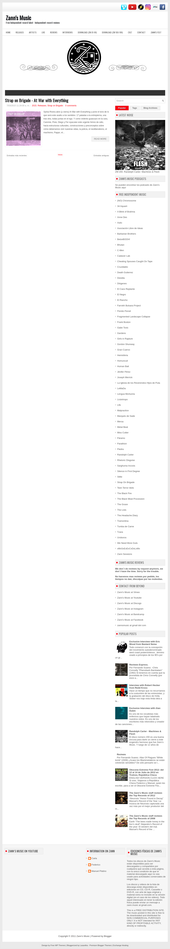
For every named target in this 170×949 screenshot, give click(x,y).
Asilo (119, 222)
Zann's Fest (156, 32)
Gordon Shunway (126, 344)
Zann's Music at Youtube (129, 597)
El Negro (121, 294)
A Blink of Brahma (126, 211)
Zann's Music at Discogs (129, 603)
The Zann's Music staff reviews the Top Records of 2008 (145, 817)
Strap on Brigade (55, 105)
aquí (124, 187)
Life (119, 405)
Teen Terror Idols (125, 487)
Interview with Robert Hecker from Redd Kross (144, 686)
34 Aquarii (122, 206)
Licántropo (122, 399)
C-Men (120, 250)
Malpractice (123, 410)
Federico (96, 864)
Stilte (119, 476)
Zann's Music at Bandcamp (130, 614)
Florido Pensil (124, 311)
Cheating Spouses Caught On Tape (134, 261)
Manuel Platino (99, 871)
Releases (20, 32)
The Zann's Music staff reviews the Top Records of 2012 (145, 794)
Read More (100, 139)
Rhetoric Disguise (126, 460)
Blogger (108, 936)
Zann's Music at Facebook (130, 620)
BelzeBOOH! (123, 239)
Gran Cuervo (123, 349)
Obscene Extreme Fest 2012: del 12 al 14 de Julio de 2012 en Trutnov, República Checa (146, 772)
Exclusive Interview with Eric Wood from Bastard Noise (144, 642)
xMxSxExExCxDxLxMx (128, 548)
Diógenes (122, 283)
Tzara (120, 532)
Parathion (122, 443)
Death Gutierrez (125, 272)
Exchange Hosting (120, 945)
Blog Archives (150, 108)
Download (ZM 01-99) (87, 32)
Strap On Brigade (126, 482)
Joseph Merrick (124, 377)
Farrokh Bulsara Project (129, 305)
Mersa (120, 421)
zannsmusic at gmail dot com (131, 625)
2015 (34, 105)
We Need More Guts (127, 543)
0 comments (70, 105)
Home (8, 32)
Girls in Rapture (125, 338)
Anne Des (122, 217)
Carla (94, 858)
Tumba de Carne (125, 526)
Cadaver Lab (123, 256)
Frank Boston (124, 322)
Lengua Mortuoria (126, 394)
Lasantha (84, 945)
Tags (134, 108)
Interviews (68, 32)
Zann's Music (18, 18)
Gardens (121, 333)
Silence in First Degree (128, 471)
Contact (141, 32)
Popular (122, 108)
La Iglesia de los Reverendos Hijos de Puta (138, 383)
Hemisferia (122, 355)
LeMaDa (121, 388)
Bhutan (120, 245)
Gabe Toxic (122, 327)
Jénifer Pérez (124, 372)
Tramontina (122, 521)
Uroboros (121, 537)
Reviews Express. (138, 664)
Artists (33, 32)
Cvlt (130, 32)
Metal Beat (122, 427)
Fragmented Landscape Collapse (133, 316)
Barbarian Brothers (126, 233)
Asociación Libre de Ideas (130, 228)
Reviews (53, 32)
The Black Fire (124, 493)
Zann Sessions (124, 554)
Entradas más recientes (17, 155)
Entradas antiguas (101, 155)
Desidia (121, 278)
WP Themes (60, 945)
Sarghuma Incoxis (126, 465)
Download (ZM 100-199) (112, 32)
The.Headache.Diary (127, 515)
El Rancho (122, 300)
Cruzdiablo (122, 267)
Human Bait (123, 366)
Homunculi (122, 360)
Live (43, 32)
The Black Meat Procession (131, 499)
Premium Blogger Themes (100, 945)
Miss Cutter (123, 432)
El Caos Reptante (126, 289)
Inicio (60, 155)
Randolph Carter (125, 454)
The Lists (121, 510)
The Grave (122, 504)
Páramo (121, 438)
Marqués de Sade (126, 416)
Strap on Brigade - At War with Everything (36, 100)
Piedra (120, 449)
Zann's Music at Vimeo (128, 592)
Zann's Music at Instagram (130, 608)
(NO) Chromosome (126, 200)
